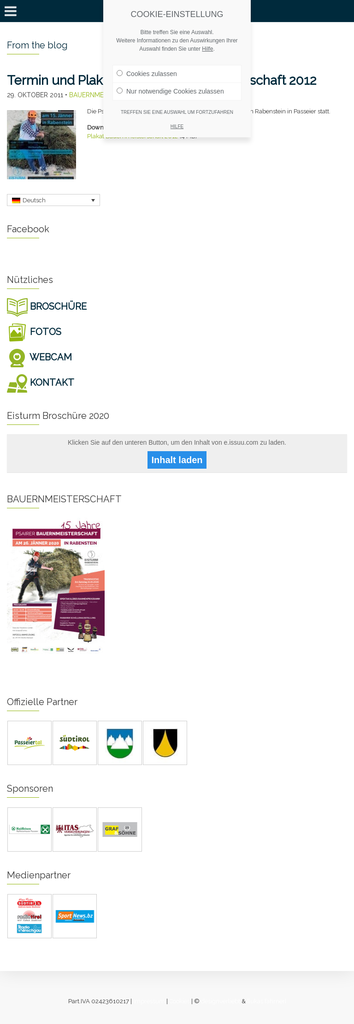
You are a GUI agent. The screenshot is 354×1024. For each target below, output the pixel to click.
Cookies (179, 1001)
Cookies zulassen (147, 73)
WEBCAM (39, 357)
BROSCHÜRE (47, 306)
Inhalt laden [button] (176, 460)
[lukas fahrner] (266, 1001)
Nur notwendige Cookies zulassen (170, 91)
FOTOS (34, 331)
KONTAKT (40, 382)
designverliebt (220, 1001)
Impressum (149, 1001)
